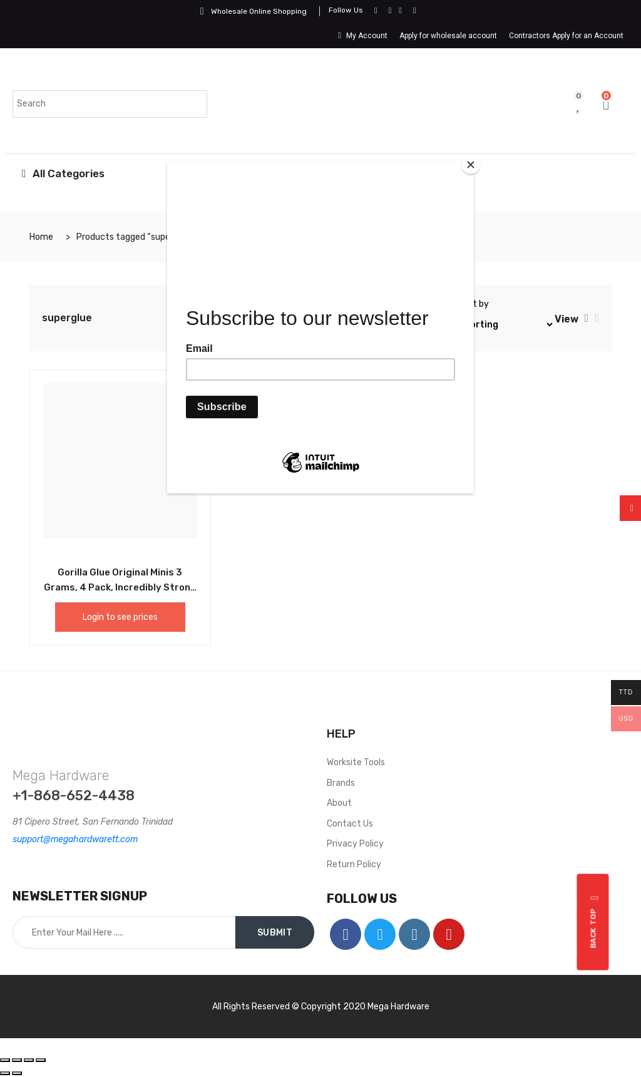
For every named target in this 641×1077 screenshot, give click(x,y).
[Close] (470, 164)
